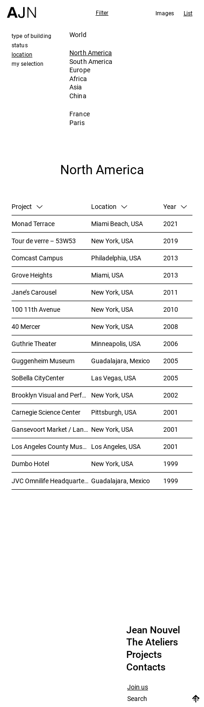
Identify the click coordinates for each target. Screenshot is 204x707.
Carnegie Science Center (46, 412)
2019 (170, 240)
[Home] (21, 9)
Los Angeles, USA (116, 446)
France (79, 113)
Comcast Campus (37, 257)
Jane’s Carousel (34, 292)
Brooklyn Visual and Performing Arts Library (51, 395)
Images (164, 13)
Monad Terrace (33, 223)
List (188, 13)
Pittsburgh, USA (113, 412)
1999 (170, 463)
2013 (170, 257)
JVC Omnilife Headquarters (51, 480)
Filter (102, 12)
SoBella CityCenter (38, 377)
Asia (75, 86)
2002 (170, 395)
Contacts (146, 667)
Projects (144, 655)
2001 (170, 412)
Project (27, 206)
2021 (170, 223)
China (78, 95)
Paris (77, 122)
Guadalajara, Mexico (120, 360)
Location (109, 206)
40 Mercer (26, 326)
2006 (170, 343)
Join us (137, 687)
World (78, 34)
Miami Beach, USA (117, 223)
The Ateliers (152, 642)
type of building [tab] (31, 35)
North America (90, 52)
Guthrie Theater (34, 343)
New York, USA (112, 240)
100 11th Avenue (36, 309)
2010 (170, 309)
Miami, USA (107, 275)
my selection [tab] (27, 63)
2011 (170, 292)
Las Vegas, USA (113, 377)
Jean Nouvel (153, 630)
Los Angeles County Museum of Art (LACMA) (51, 446)
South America (90, 61)
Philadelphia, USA (116, 257)
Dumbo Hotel (30, 463)
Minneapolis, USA (116, 343)
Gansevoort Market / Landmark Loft (51, 429)
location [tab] (22, 54)
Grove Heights (32, 275)
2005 (170, 360)
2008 (170, 326)
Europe (79, 69)
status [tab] (20, 45)
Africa (78, 78)
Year (175, 206)
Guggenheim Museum (43, 360)
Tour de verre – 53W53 (44, 240)
